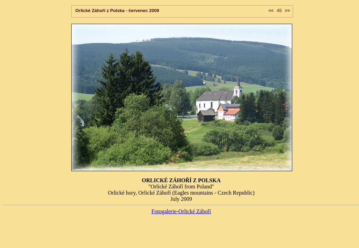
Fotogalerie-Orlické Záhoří (181, 211)
